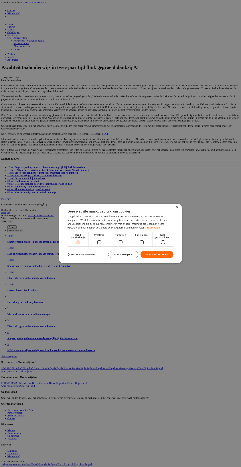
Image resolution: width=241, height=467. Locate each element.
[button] (81, 254)
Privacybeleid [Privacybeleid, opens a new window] (153, 227)
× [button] (177, 207)
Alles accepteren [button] (157, 254)
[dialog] (120, 233)
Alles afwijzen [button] (123, 254)
